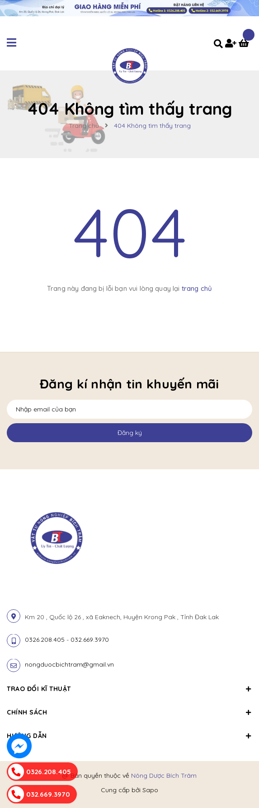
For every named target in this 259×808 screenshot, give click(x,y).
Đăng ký (130, 433)
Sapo (150, 790)
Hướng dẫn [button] (129, 736)
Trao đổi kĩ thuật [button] (129, 689)
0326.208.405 (45, 639)
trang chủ (197, 288)
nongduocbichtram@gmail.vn (69, 664)
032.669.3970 (90, 639)
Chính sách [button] (129, 712)
